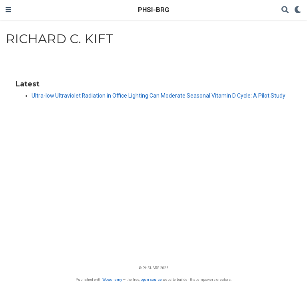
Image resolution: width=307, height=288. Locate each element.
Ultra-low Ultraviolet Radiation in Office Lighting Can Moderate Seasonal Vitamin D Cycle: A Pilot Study (158, 95)
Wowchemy (112, 279)
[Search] (285, 10)
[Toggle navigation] (8, 10)
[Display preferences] (297, 10)
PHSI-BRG (153, 10)
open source (151, 279)
